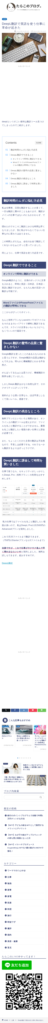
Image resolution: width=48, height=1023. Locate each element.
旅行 (9, 915)
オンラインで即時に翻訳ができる (27, 159)
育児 (9, 948)
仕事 (4, 19)
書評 (9, 928)
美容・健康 (12, 941)
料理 (9, 909)
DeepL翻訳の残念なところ (23, 178)
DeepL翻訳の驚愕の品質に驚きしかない (26, 172)
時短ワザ (11, 922)
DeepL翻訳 (7, 563)
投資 (9, 903)
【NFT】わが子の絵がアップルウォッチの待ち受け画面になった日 (24, 836)
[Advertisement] (24, 92)
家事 (9, 890)
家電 (9, 896)
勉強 (9, 883)
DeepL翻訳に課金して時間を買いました (26, 185)
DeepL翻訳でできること (22, 155)
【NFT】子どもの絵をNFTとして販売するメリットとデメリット (25, 826)
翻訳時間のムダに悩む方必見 (24, 150)
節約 (9, 935)
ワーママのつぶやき (16, 870)
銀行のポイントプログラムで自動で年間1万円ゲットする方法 (25, 817)
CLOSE (38, 142)
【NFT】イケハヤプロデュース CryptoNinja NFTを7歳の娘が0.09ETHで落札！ (25, 848)
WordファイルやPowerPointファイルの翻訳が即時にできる (27, 163)
